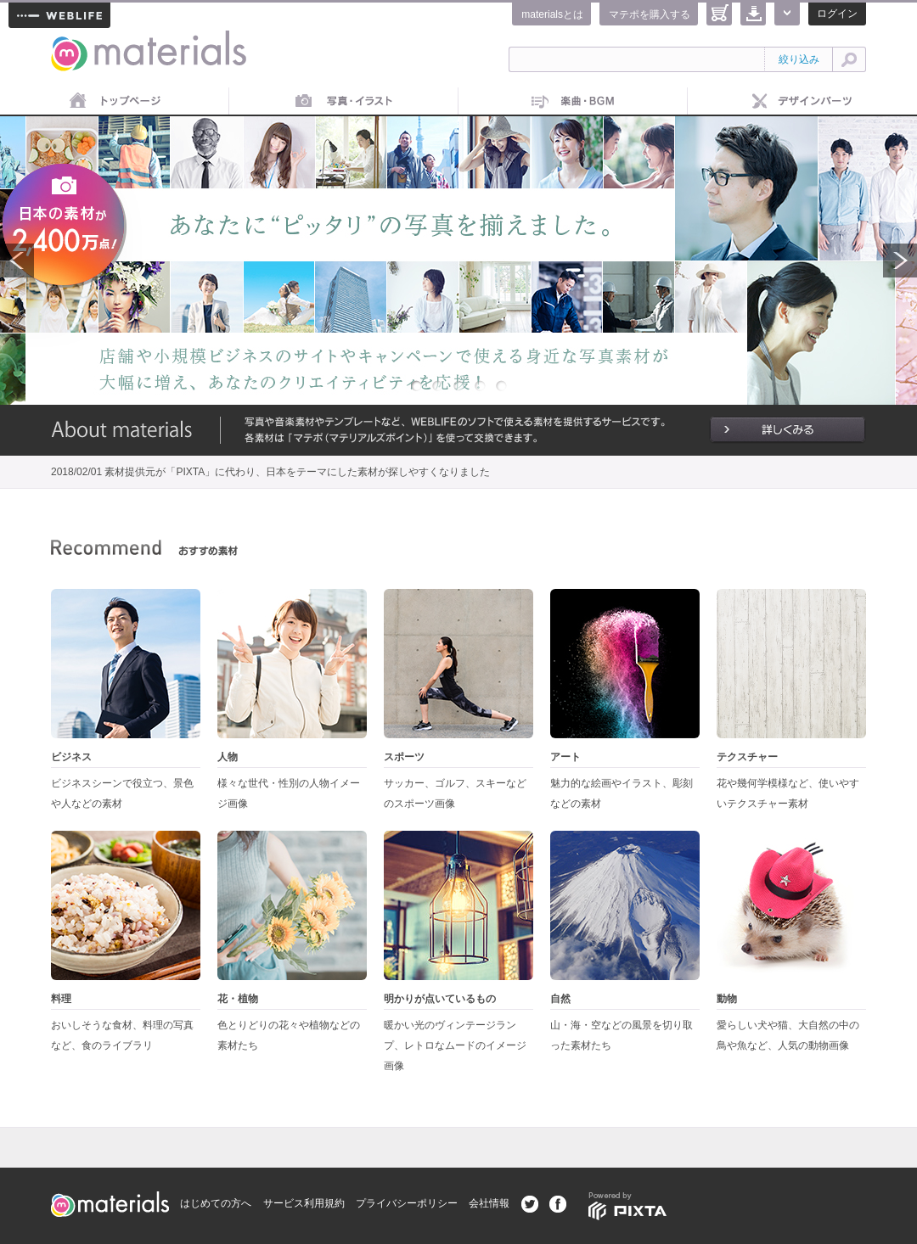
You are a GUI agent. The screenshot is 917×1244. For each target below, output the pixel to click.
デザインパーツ (802, 101)
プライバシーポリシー (407, 1203)
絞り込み (799, 59)
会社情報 (489, 1203)
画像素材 (343, 101)
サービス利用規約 (304, 1203)
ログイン (837, 14)
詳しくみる (787, 430)
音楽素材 (573, 101)
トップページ (114, 101)
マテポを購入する (649, 14)
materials (69, 40)
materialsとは (552, 14)
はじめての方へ (215, 1203)
